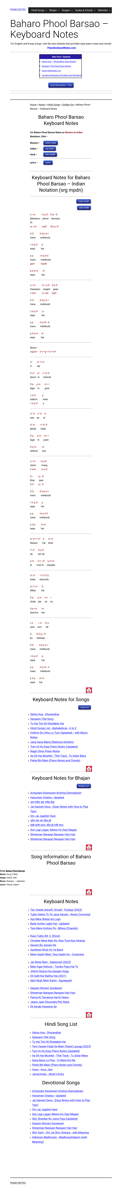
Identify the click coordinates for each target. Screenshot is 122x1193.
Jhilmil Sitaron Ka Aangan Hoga (49, 971)
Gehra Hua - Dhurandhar (44, 714)
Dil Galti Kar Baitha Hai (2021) (48, 976)
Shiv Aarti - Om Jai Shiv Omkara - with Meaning (60, 1132)
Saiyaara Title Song (42, 719)
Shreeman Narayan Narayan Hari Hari (52, 834)
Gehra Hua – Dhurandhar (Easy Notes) (59, 61)
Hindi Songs (39, 10)
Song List (84, 707)
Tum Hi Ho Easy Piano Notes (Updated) (54, 746)
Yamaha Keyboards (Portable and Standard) (61, 75)
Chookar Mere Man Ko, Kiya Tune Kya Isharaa (57, 940)
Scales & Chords (85, 10)
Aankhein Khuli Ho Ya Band (46, 949)
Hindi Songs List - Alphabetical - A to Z (53, 728)
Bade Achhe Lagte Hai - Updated (49, 923)
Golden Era (68, 104)
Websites (104, 10)
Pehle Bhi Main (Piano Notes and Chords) (55, 760)
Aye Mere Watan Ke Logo (45, 919)
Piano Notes (18, 9)
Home (33, 104)
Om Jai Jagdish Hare (43, 816)
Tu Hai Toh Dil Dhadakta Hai (47, 723)
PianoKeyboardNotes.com (61, 47)
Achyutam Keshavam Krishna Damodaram (56, 793)
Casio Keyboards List (51, 71)
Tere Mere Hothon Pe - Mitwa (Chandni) (54, 928)
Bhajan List (84, 786)
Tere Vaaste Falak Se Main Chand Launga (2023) (61, 1046)
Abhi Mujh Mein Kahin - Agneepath (51, 980)
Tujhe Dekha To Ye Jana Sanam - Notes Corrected (60, 914)
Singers (67, 10)
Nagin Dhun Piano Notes (45, 751)
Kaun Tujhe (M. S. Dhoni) (45, 936)
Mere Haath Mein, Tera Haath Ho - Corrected (57, 954)
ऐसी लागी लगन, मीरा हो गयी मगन (46, 825)
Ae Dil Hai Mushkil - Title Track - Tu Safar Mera (58, 756)
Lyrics (48, 163)
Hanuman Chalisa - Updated (47, 797)
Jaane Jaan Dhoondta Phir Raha (49, 1002)
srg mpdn (49, 149)
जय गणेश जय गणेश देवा (42, 802)
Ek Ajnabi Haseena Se (43, 1006)
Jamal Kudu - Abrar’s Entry (48, 1074)
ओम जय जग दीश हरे (40, 820)
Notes (42, 104)
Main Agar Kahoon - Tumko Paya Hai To (54, 966)
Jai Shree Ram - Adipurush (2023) (50, 962)
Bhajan (54, 10)
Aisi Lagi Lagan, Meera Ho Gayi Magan (53, 829)
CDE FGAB (50, 143)
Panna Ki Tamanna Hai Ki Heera (49, 997)
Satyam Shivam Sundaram (46, 988)
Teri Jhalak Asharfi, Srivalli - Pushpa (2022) (56, 909)
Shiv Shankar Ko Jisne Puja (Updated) (55, 1118)
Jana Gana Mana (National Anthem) (52, 742)
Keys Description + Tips (61, 85)
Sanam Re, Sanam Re (43, 945)
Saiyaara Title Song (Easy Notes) (56, 66)
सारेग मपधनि (50, 154)
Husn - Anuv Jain (42, 1069)
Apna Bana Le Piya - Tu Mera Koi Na (53, 1060)
